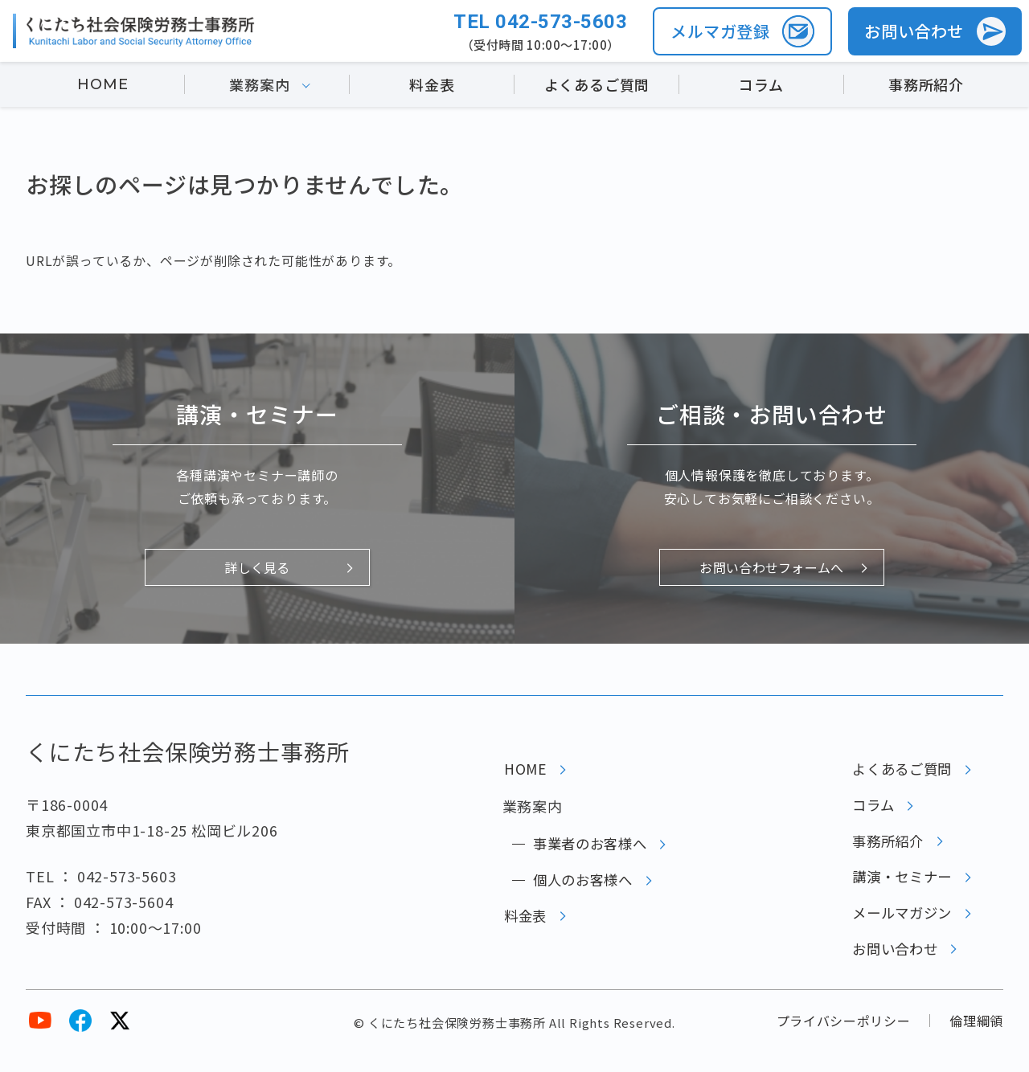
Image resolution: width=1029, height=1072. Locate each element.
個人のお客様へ (580, 887)
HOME (102, 87)
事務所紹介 (926, 86)
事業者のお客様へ (587, 847)
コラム (761, 86)
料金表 (431, 86)
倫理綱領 (976, 1038)
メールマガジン (899, 925)
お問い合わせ (891, 964)
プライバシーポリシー (842, 1038)
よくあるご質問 (597, 86)
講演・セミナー (899, 887)
